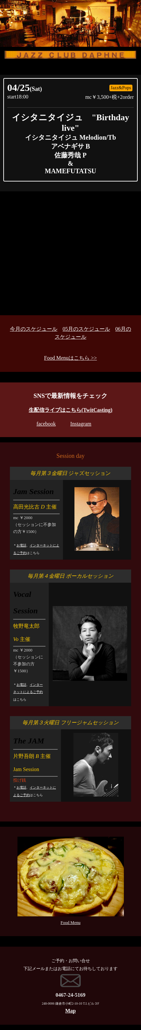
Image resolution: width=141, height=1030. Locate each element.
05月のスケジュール (86, 329)
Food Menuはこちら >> (70, 358)
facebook (46, 424)
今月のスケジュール (33, 329)
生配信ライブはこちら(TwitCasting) (70, 410)
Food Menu (70, 922)
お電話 (21, 545)
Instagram (80, 424)
